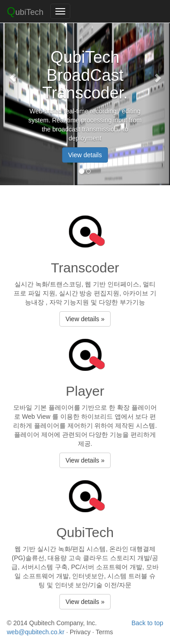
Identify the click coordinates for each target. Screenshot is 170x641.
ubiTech (25, 11)
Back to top (147, 623)
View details (85, 155)
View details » (84, 319)
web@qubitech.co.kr (35, 632)
